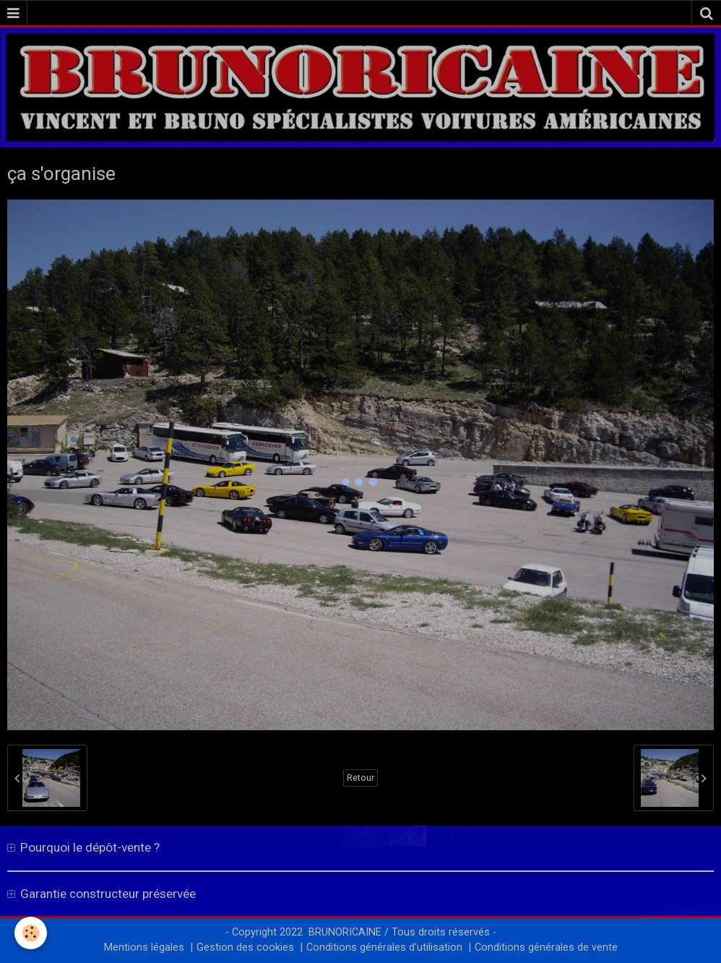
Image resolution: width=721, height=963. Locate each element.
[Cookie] (30, 933)
